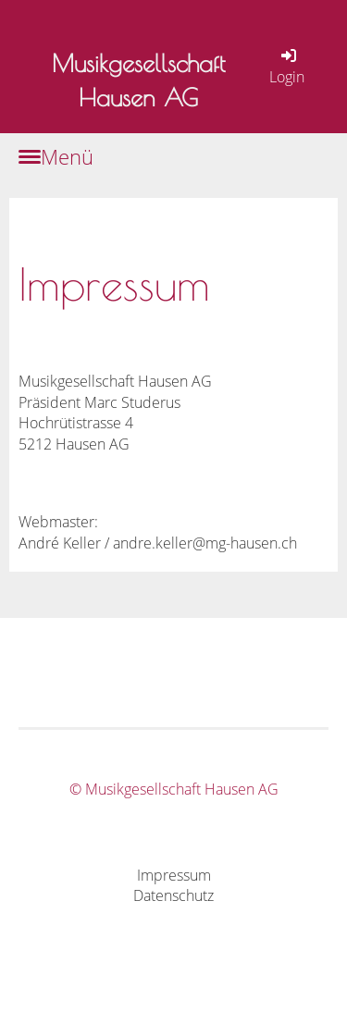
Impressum (174, 875)
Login (286, 65)
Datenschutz (173, 895)
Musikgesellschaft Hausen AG (138, 80)
